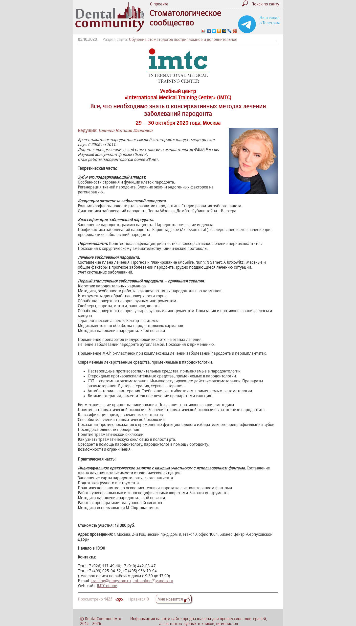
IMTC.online (107, 585)
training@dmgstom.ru (111, 580)
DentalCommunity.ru (103, 618)
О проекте (159, 3)
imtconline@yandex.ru (153, 580)
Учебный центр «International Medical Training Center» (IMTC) (178, 94)
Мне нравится (173, 599)
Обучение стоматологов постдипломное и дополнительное (183, 39)
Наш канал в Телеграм (270, 20)
